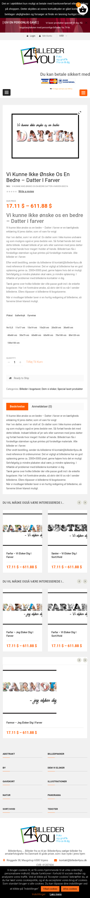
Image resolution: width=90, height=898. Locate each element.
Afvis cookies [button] (70, 889)
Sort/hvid (9, 808)
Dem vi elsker (49, 389)
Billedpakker (56, 753)
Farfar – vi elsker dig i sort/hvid (63, 634)
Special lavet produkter (70, 389)
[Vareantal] (14, 362)
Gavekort (9, 781)
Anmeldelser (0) (42, 406)
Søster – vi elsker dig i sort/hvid (64, 555)
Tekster (53, 808)
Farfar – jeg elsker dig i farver (19, 634)
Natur (7, 795)
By (4, 767)
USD (61, 35)
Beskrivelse (17, 406)
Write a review (26, 191)
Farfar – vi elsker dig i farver (18, 555)
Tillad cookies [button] (50, 889)
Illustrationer (58, 781)
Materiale (11, 310)
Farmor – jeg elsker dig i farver (24, 722)
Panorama (54, 795)
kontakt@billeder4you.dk (73, 860)
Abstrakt (9, 753)
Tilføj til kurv (34, 362)
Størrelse (10, 322)
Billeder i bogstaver (30, 389)
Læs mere (56, 894)
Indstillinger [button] (39, 894)
